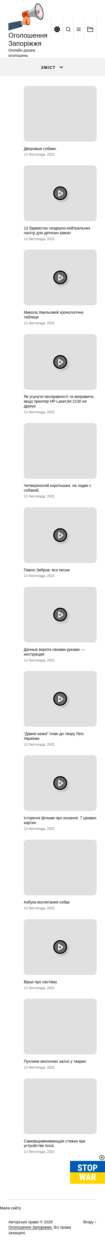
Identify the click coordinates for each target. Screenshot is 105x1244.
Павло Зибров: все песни (47, 570)
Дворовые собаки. (40, 148)
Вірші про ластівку (40, 982)
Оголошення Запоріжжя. (30, 1227)
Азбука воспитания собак (47, 902)
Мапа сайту (10, 1208)
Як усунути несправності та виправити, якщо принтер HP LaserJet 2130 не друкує (59, 401)
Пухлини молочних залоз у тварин (55, 1061)
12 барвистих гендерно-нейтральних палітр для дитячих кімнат (57, 230)
